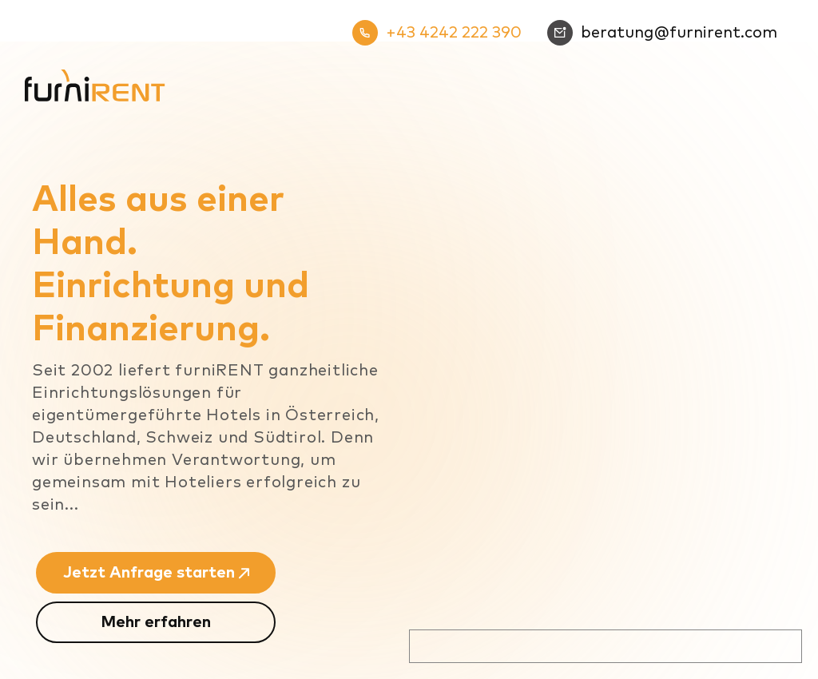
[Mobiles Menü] (780, 71)
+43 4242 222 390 (437, 33)
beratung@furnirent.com (662, 33)
